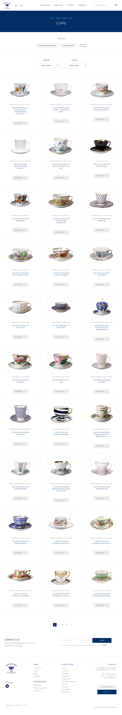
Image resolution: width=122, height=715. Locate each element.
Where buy (37, 685)
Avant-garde (66, 689)
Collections (45, 5)
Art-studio (65, 687)
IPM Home (65, 692)
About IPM (59, 5)
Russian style (66, 679)
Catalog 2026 (101, 5)
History (70, 5)
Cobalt (64, 668)
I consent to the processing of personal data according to (83, 645)
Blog (35, 673)
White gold (65, 676)
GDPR (104, 645)
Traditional (65, 673)
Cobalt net (65, 671)
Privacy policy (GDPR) (13, 705)
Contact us (37, 691)
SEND (102, 640)
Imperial (64, 684)
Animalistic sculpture (68, 681)
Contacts (82, 5)
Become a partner (40, 688)
